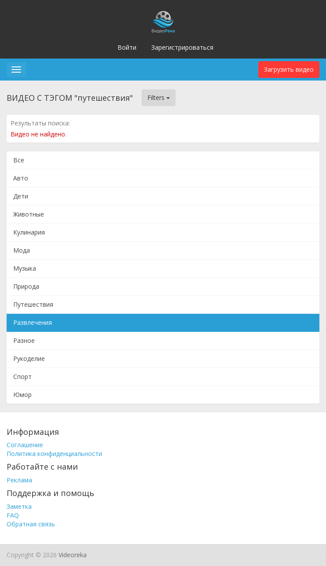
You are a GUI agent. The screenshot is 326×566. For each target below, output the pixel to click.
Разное (24, 340)
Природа (26, 286)
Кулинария (29, 232)
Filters (158, 97)
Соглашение (25, 445)
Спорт (22, 376)
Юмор (22, 394)
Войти (126, 47)
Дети (20, 196)
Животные (28, 214)
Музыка (24, 268)
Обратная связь (31, 524)
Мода (21, 250)
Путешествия (33, 304)
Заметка (19, 506)
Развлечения (32, 322)
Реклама (19, 480)
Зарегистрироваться (182, 47)
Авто (20, 178)
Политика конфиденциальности (54, 453)
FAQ (13, 515)
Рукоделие (29, 358)
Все (18, 160)
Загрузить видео (289, 69)
